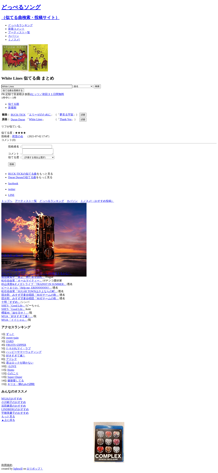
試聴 (83, 114)
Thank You (66, 119)
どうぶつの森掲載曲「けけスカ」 (21, 270)
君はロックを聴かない (19, 363)
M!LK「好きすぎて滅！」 (17, 317)
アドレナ (11, 360)
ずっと (10, 335)
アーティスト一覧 (26, 202)
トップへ (6, 202)
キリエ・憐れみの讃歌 (21, 385)
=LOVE (11, 367)
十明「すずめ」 (10, 303)
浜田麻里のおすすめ (13, 406)
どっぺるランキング (52, 202)
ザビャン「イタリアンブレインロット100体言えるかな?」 (36, 274)
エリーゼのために (40, 114)
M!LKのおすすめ (11, 399)
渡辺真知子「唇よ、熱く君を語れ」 (23, 278)
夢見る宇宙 (66, 114)
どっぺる (20, 25)
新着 (16, 28)
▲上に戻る (8, 421)
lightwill (17, 469)
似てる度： (15, 158)
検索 (97, 86)
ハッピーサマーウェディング (24, 353)
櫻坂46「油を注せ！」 (15, 313)
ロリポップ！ (35, 469)
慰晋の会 (17, 136)
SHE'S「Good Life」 (13, 306)
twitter (11, 190)
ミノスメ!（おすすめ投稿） (97, 202)
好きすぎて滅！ (15, 356)
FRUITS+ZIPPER (16, 345)
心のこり (12, 374)
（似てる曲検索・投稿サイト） (30, 17)
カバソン (13, 36)
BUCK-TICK (18, 114)
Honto (10, 370)
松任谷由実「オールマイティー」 (21, 281)
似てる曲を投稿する (13, 90)
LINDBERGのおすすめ (15, 410)
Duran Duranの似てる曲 (22, 178)
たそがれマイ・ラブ (18, 349)
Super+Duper (14, 378)
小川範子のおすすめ (13, 403)
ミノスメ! (14, 39)
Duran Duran (18, 119)
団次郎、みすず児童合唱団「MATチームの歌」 (30, 295)
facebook (13, 184)
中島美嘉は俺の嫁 (12, 256)
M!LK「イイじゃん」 (14, 320)
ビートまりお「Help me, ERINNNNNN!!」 (26, 288)
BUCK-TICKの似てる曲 (22, 174)
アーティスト (19, 32)
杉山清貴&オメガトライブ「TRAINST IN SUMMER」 (33, 285)
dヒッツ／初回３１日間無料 (47, 94)
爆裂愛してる (15, 381)
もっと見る (8, 417)
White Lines (35, 119)
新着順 (12, 107)
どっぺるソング (21, 7)
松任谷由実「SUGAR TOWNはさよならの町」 (29, 292)
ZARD (10, 342)
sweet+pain (12, 338)
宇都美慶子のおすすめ (15, 413)
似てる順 (13, 104)
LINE (11, 196)
